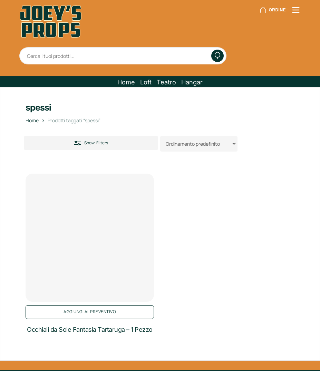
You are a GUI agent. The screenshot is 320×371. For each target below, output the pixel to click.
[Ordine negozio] (198, 144)
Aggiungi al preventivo (90, 312)
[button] (126, 82)
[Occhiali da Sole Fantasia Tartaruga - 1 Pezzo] (90, 238)
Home (32, 120)
